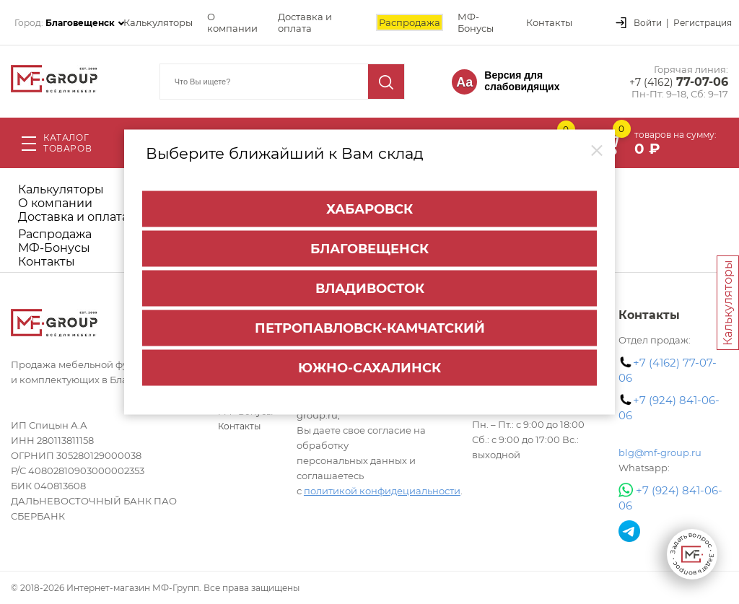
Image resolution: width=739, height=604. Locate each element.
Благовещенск (369, 248)
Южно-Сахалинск (369, 367)
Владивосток (369, 288)
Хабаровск (369, 208)
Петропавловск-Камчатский (370, 328)
